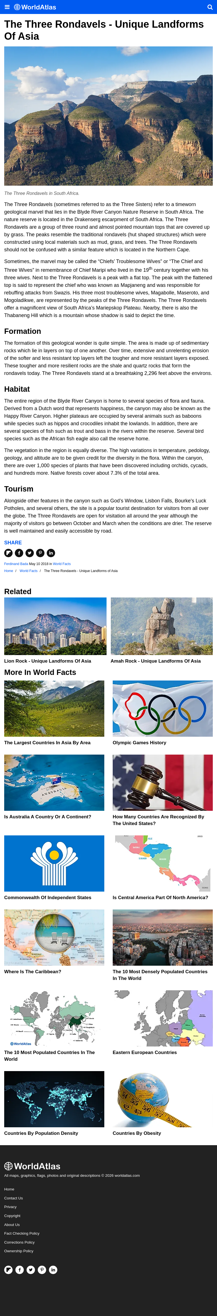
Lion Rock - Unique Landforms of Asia (47, 661)
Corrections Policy (19, 1242)
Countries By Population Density (41, 1133)
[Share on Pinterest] (40, 553)
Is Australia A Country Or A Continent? (47, 816)
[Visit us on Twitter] (31, 1270)
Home (9, 1189)
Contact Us (13, 1198)
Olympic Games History (139, 742)
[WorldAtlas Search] (210, 7)
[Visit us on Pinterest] (42, 1270)
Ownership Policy (18, 1251)
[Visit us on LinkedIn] (53, 1270)
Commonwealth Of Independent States (47, 897)
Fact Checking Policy (21, 1233)
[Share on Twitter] (29, 553)
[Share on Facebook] (19, 553)
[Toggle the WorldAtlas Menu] (7, 7)
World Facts (62, 564)
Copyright (12, 1216)
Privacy (10, 1207)
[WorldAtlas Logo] (37, 7)
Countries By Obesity (137, 1133)
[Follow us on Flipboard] (8, 1270)
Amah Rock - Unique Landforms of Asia (156, 661)
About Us (12, 1225)
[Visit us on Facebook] (19, 1270)
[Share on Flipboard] (8, 553)
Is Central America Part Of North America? (160, 897)
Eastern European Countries (145, 1052)
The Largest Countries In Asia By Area (47, 742)
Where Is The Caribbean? (32, 971)
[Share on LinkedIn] (51, 553)
